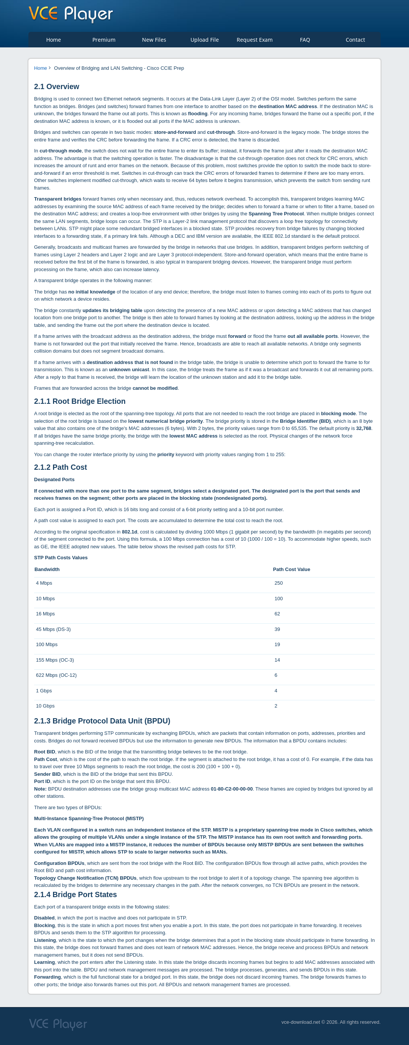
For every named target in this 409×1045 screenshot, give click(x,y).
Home (53, 42)
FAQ (305, 42)
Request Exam (255, 42)
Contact (355, 42)
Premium (104, 42)
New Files (154, 42)
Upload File (204, 42)
